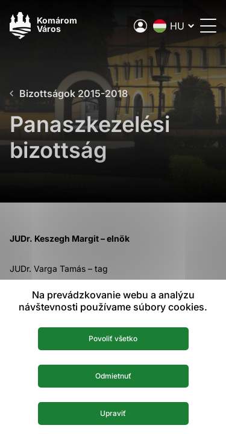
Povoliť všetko (113, 338)
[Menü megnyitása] (208, 26)
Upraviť (113, 413)
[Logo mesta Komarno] (43, 25)
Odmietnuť (113, 375)
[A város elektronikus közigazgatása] (140, 26)
